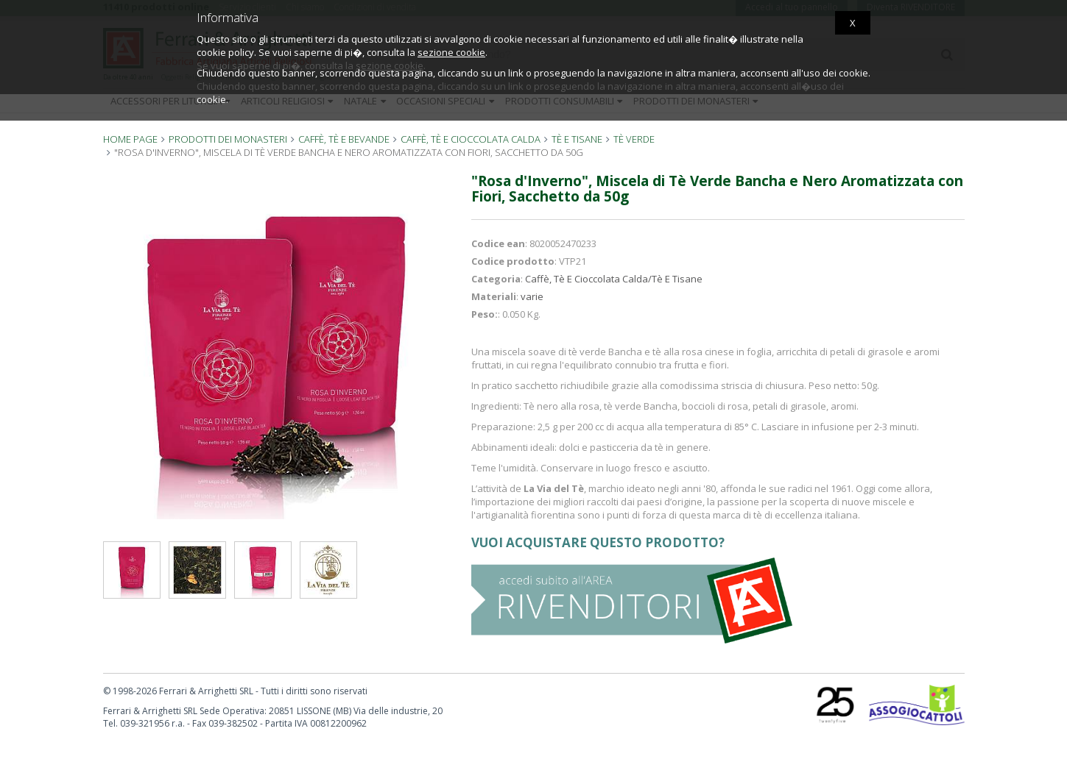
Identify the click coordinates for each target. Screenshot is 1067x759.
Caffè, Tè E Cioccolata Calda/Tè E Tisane (613, 278)
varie (532, 296)
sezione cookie (451, 52)
